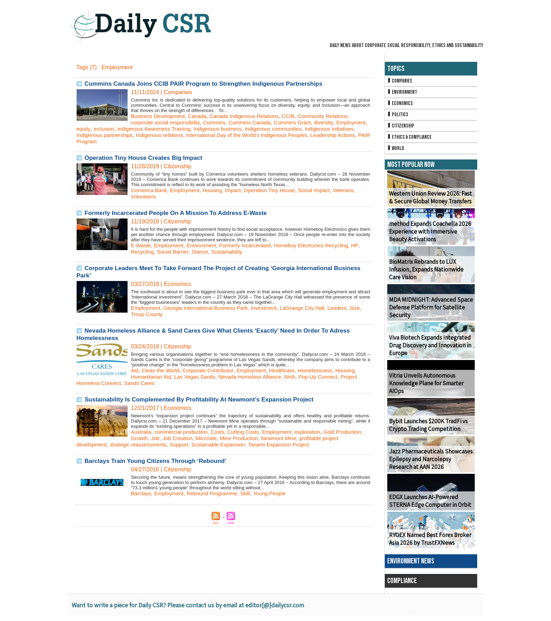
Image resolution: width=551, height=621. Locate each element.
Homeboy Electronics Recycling (322, 245)
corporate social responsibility (168, 122)
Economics (400, 105)
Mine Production (275, 438)
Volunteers (144, 197)
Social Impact (325, 190)
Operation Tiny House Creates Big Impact (147, 157)
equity (118, 129)
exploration (318, 432)
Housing (217, 190)
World (396, 153)
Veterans (356, 190)
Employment (92, 129)
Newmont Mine (317, 438)
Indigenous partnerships (162, 135)
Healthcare (290, 370)
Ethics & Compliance (410, 141)
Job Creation (210, 438)
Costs (222, 432)
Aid (135, 370)
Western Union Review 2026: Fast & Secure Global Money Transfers (430, 202)
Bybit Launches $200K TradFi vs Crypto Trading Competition (426, 430)
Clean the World (162, 370)
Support (204, 444)
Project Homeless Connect (110, 383)
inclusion (139, 129)
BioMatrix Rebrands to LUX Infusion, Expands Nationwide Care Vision (430, 275)
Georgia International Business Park (210, 308)
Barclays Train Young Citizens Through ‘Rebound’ (160, 460)
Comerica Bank (150, 190)
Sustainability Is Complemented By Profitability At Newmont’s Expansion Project (206, 399)
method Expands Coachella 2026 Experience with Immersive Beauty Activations (430, 237)
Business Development (160, 116)
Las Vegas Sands (199, 377)
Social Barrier (185, 252)
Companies (400, 81)
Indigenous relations (220, 135)
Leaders (350, 308)
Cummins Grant (302, 122)
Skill (252, 493)
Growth (170, 438)
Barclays (142, 493)
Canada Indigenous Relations (251, 116)
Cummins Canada (256, 122)
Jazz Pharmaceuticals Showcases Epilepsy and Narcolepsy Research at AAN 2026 (430, 464)
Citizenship (401, 129)
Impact (239, 190)
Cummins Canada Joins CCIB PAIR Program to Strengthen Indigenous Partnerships (211, 83)
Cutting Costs (250, 432)
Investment (272, 308)
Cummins (219, 122)
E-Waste (142, 245)
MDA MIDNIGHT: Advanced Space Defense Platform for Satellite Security (427, 313)
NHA (300, 377)
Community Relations (334, 116)
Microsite (240, 438)
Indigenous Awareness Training (193, 129)
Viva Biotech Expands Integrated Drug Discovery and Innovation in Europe (428, 351)
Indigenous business (260, 129)
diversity (335, 122)
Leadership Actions (123, 141)
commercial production (184, 432)
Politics (398, 117)
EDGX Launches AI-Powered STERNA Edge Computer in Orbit (428, 506)
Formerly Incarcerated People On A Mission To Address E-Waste (181, 212)
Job (186, 438)
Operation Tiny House (278, 190)
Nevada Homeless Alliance (257, 377)
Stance (214, 252)
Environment (205, 245)
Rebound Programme (217, 493)
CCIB (298, 116)
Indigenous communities (319, 129)
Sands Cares (162, 383)
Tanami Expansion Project (309, 444)
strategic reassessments (160, 444)
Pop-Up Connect (329, 377)
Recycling (153, 252)
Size (136, 314)
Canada (201, 116)
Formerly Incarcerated (252, 245)
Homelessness (325, 370)
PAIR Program (168, 141)
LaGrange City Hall (313, 308)
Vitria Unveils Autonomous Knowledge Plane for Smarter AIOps (424, 389)
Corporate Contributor (213, 370)
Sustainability (242, 252)
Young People (277, 493)
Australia (142, 432)
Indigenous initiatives (103, 135)
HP (134, 252)
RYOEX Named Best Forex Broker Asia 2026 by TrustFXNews (428, 544)
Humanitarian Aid (152, 377)
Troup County (162, 314)
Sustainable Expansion (245, 444)
